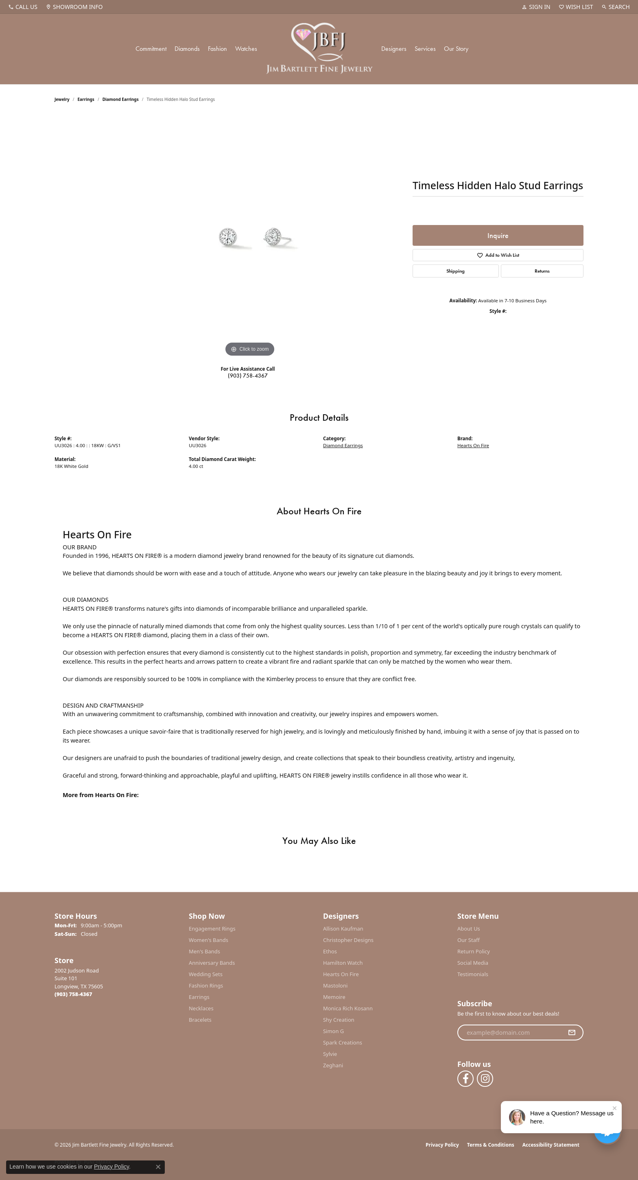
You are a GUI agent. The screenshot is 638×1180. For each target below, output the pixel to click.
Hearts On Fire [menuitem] (341, 974)
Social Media (472, 962)
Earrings (86, 99)
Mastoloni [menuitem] (335, 985)
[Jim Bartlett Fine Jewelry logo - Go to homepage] (319, 49)
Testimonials (472, 974)
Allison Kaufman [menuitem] (343, 928)
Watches (246, 48)
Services (425, 48)
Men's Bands (204, 951)
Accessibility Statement (550, 1144)
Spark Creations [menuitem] (342, 1042)
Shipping (455, 271)
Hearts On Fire (473, 445)
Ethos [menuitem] (330, 951)
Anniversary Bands (212, 962)
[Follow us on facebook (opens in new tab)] (465, 1079)
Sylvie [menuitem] (330, 1054)
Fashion (217, 48)
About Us (468, 928)
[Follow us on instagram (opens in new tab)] (485, 1079)
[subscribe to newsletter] (572, 1032)
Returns (542, 271)
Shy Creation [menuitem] (338, 1019)
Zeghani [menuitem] (333, 1065)
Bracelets (200, 1019)
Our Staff (468, 940)
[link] (22, 7)
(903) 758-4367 (248, 375)
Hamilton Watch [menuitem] (343, 962)
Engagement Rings (212, 928)
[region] (250, 237)
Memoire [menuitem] (334, 997)
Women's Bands (208, 940)
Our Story (456, 48)
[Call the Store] (73, 994)
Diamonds (187, 48)
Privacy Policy (442, 1144)
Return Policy (473, 951)
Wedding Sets (206, 974)
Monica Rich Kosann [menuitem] (348, 1008)
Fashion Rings (206, 985)
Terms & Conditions (490, 1144)
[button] (536, 7)
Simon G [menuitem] (333, 1031)
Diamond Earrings (121, 99)
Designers (393, 48)
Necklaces (201, 1008)
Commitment (150, 48)
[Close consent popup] (158, 1167)
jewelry (62, 99)
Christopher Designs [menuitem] (348, 940)
